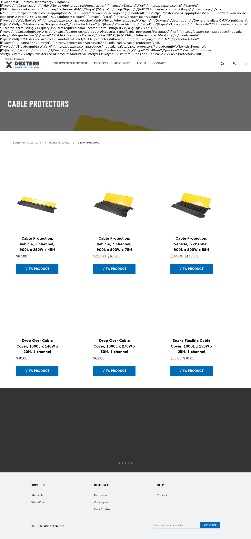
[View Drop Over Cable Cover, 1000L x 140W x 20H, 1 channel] (37, 371)
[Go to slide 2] (122, 463)
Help (160, 485)
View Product (37, 269)
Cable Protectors (88, 142)
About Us (38, 485)
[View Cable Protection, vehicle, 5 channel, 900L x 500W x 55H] (191, 269)
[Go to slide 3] (125, 463)
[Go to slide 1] (119, 463)
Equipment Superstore (27, 142)
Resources (102, 485)
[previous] (7, 430)
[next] (243, 430)
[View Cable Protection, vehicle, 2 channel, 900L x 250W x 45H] (37, 269)
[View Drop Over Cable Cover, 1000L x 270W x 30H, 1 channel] (114, 371)
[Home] (22, 64)
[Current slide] (129, 463)
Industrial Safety (59, 142)
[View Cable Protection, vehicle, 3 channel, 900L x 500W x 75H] (114, 269)
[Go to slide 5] (132, 463)
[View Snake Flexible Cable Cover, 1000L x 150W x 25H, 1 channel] (191, 371)
